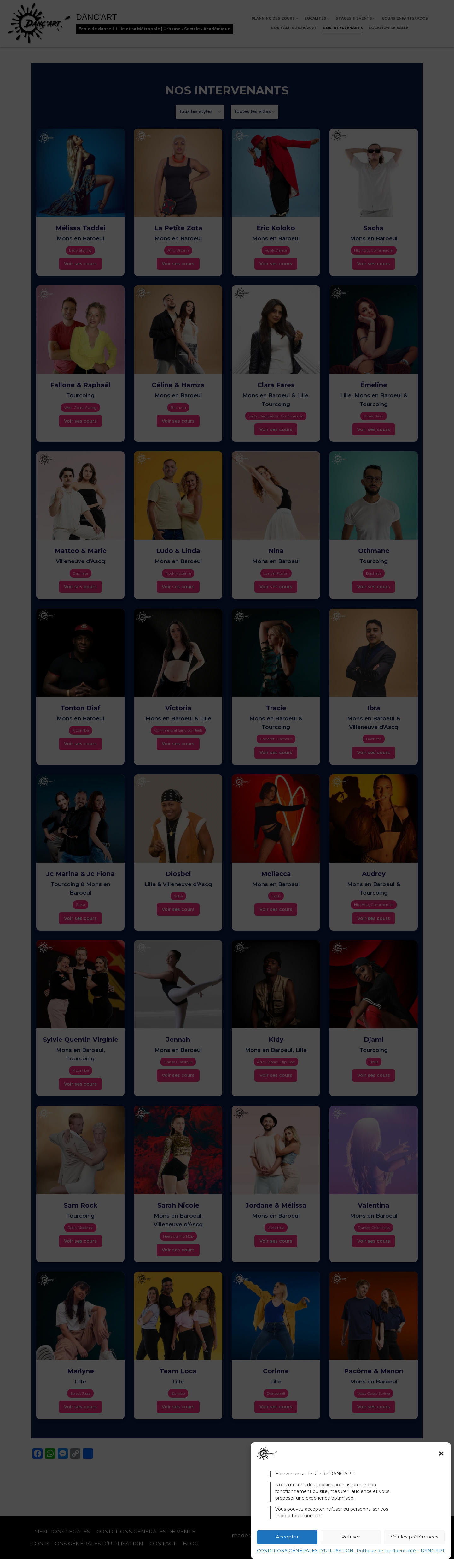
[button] (441, 1453)
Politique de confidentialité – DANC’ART (401, 1551)
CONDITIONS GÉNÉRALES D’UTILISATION (305, 1551)
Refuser (350, 1537)
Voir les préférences (414, 1537)
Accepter (287, 1537)
